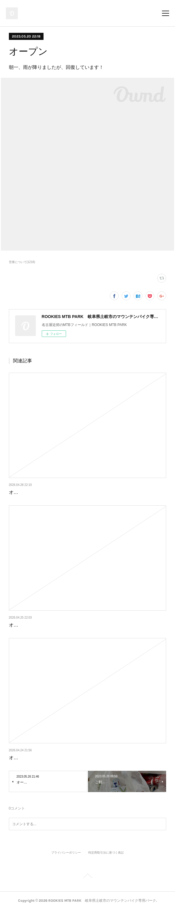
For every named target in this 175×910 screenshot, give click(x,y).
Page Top (87, 877)
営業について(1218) (22, 262)
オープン (18, 492)
